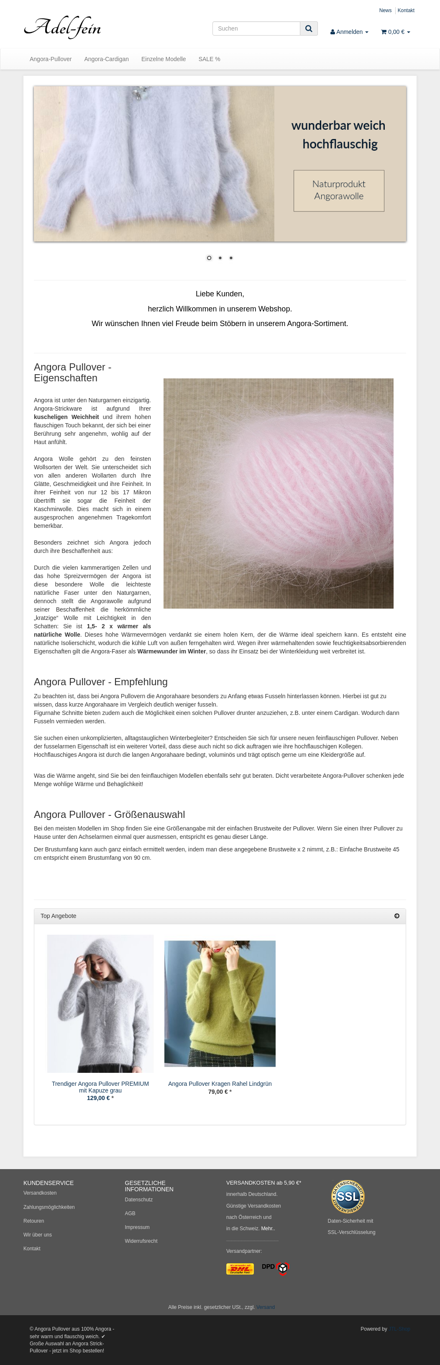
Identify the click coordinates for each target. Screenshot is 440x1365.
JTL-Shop (399, 1329)
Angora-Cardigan (106, 59)
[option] (100, 1024)
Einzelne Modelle (163, 59)
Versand (265, 1307)
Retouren (33, 1221)
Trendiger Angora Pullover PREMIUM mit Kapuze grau (100, 1086)
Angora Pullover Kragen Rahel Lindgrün (220, 1083)
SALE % (209, 59)
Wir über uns (37, 1235)
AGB (130, 1213)
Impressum (137, 1227)
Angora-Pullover (51, 59)
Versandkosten (39, 1193)
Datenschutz (139, 1200)
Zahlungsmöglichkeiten (49, 1207)
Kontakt (406, 10)
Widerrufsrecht (141, 1241)
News (385, 10)
